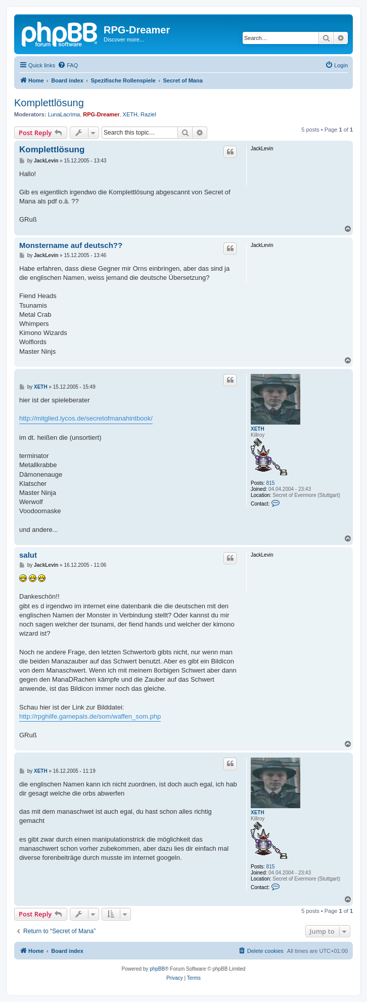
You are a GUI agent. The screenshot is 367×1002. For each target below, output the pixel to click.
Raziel (148, 114)
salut (28, 555)
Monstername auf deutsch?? (70, 245)
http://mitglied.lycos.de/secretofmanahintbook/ (86, 418)
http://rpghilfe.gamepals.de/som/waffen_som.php (90, 716)
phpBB (157, 969)
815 (270, 483)
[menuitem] (68, 65)
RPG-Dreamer (101, 114)
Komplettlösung (49, 102)
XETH (130, 114)
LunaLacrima (64, 114)
